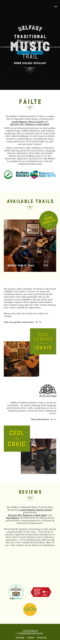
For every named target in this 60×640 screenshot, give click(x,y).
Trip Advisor (12, 517)
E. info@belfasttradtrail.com (30, 633)
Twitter (30, 637)
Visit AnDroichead (40, 419)
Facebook (20, 637)
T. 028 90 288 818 (30, 631)
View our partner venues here (19, 322)
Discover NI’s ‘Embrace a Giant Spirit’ (29, 124)
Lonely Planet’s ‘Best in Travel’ (28, 121)
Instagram (42, 637)
